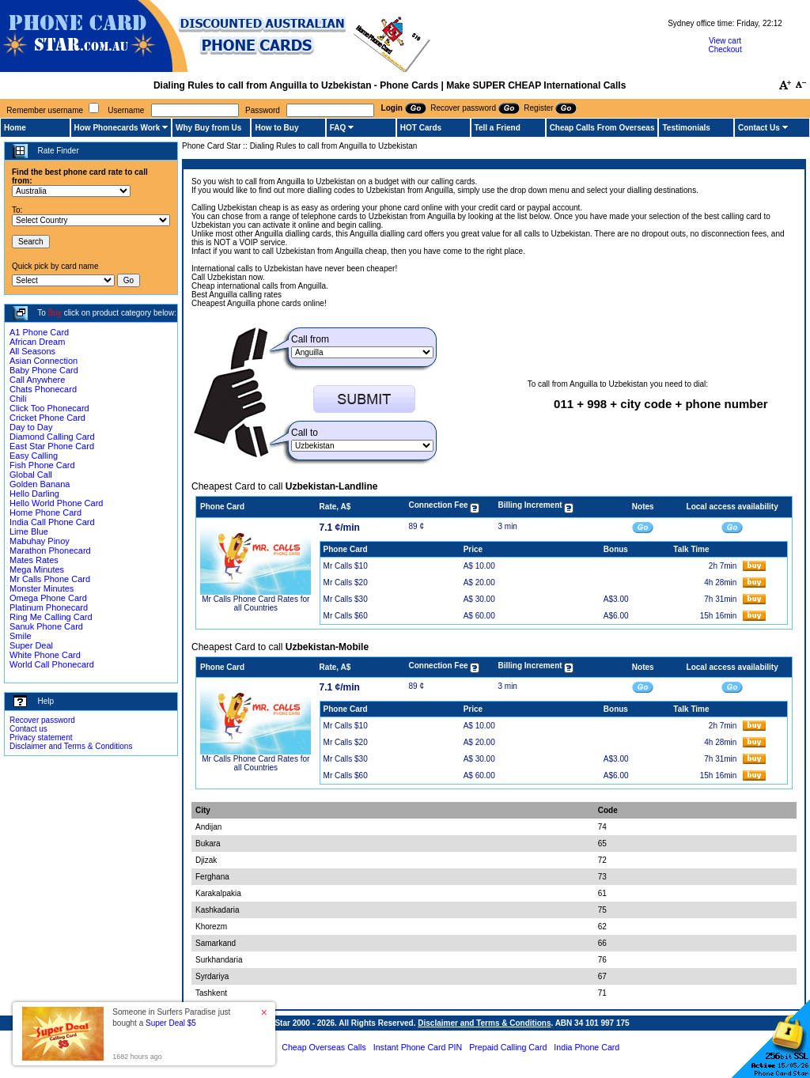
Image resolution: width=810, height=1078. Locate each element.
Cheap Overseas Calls (324, 1047)
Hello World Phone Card (56, 503)
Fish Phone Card (42, 465)
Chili (17, 398)
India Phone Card (586, 1047)
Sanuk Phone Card (46, 626)
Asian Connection (43, 360)
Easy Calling (33, 455)
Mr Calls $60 (346, 615)
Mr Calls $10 (346, 566)
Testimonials (686, 127)
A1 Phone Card (39, 332)
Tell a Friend (497, 127)
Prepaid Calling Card (508, 1047)
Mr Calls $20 (346, 582)
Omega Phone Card (48, 598)
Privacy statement (40, 737)
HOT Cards (420, 127)
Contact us (28, 728)
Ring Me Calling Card (51, 617)
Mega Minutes (36, 569)
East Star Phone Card (51, 446)
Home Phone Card (45, 512)
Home (15, 127)
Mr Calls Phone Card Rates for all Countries (255, 603)
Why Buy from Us (208, 127)
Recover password (42, 720)
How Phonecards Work (117, 127)
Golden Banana (39, 484)
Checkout (724, 49)
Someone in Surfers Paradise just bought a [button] (171, 1017)
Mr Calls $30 (346, 599)
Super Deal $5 (171, 1023)
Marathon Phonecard (50, 550)
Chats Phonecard (43, 389)
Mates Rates (34, 560)
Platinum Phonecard (48, 607)
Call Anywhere (37, 379)
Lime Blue (28, 531)
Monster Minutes (41, 588)
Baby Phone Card (43, 370)
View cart (725, 40)
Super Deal (31, 645)
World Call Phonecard (51, 664)
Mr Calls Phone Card (49, 579)
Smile (20, 636)
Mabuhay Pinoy (39, 541)
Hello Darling (34, 493)
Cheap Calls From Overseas (602, 127)
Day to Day (30, 427)
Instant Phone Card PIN (418, 1047)
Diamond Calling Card (52, 436)
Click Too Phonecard (49, 408)
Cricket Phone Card (47, 417)
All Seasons (32, 351)
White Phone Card (45, 655)
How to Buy (276, 127)
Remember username (44, 110)
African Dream (37, 341)
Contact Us (759, 127)
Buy (55, 312)
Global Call (30, 474)
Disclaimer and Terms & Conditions (70, 746)
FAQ (338, 127)
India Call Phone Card (52, 522)
